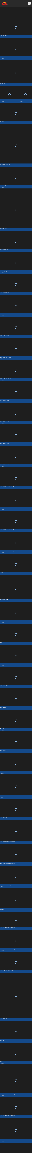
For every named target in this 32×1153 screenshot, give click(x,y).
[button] (29, 3)
